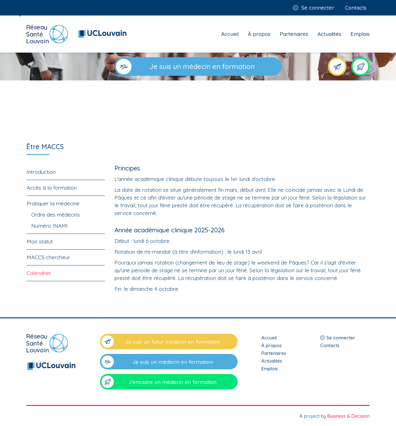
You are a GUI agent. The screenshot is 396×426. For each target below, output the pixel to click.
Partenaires (294, 34)
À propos (259, 34)
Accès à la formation (52, 187)
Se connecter (317, 7)
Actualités (329, 34)
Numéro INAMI (49, 225)
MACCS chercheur (48, 257)
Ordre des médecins (55, 214)
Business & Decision (348, 416)
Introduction (41, 172)
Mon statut (40, 241)
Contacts (356, 7)
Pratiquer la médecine (53, 203)
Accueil (230, 34)
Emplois (360, 34)
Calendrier (39, 273)
